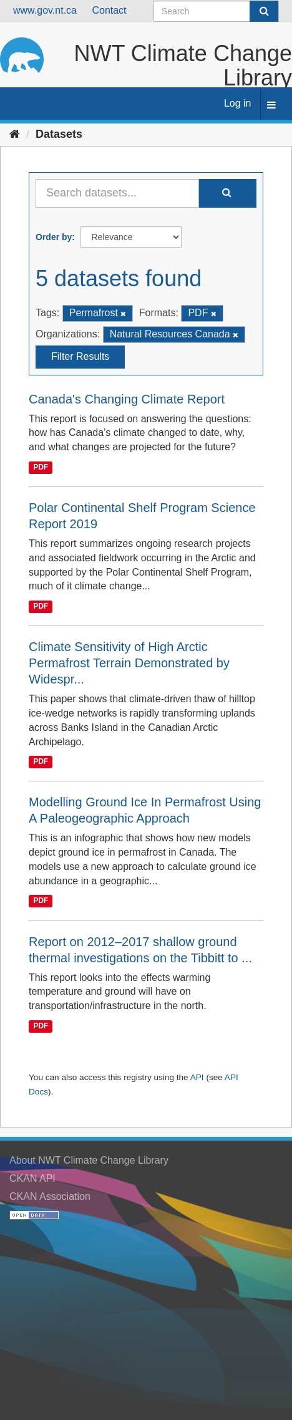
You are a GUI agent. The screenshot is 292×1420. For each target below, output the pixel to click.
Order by (54, 237)
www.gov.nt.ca (45, 10)
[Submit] (264, 11)
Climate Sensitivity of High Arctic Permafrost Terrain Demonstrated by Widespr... (129, 663)
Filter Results (80, 356)
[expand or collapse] (271, 105)
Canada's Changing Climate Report (127, 399)
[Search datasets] (216, 11)
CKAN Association (49, 1196)
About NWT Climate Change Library (88, 1160)
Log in (237, 103)
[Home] (14, 134)
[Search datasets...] (117, 193)
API (197, 1077)
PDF (40, 467)
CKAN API (32, 1178)
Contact (109, 10)
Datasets (59, 134)
